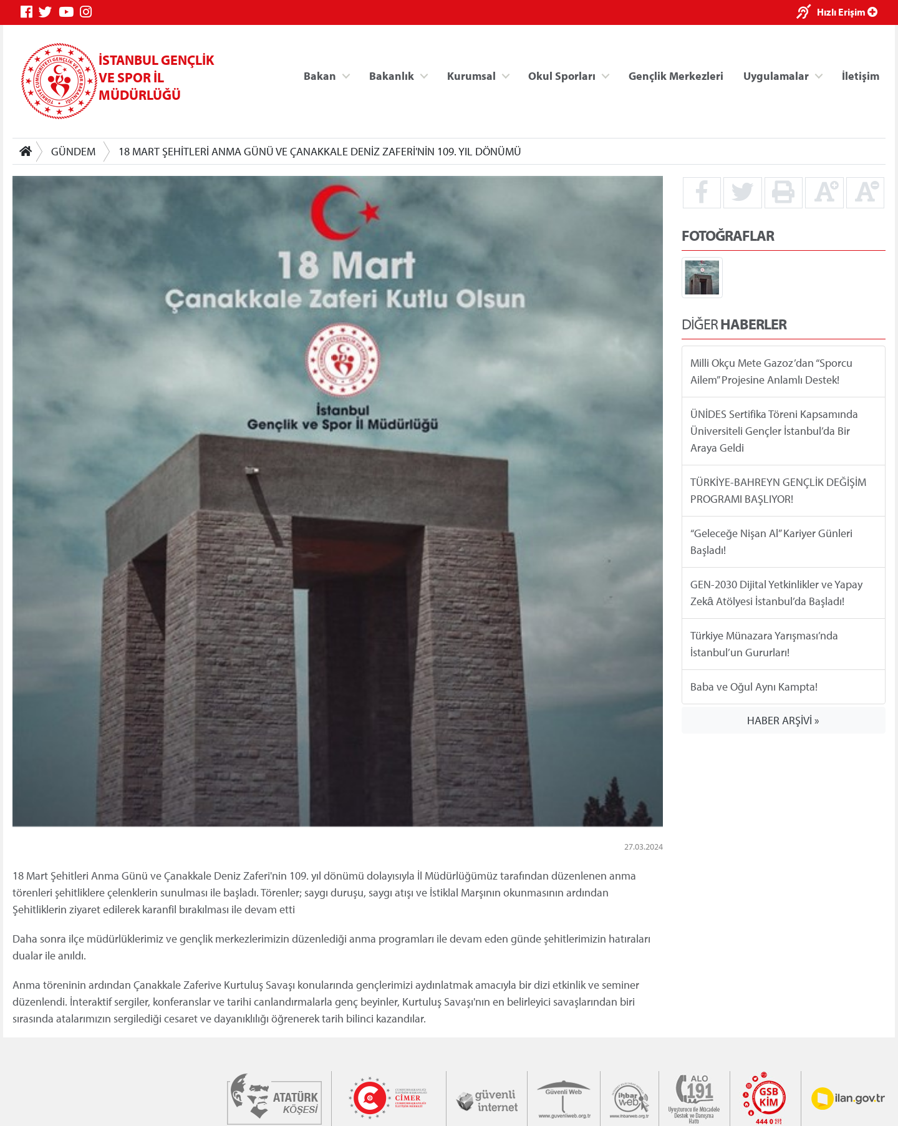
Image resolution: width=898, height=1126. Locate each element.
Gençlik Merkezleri (676, 75)
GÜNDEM (73, 151)
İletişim (860, 75)
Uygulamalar (776, 75)
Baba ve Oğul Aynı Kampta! (754, 686)
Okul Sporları (562, 75)
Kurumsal (471, 75)
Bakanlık (391, 75)
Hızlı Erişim (847, 12)
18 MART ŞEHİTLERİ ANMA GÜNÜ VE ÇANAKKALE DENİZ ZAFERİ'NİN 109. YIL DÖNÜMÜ (319, 151)
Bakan (320, 75)
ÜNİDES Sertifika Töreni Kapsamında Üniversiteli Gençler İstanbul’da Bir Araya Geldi (774, 431)
